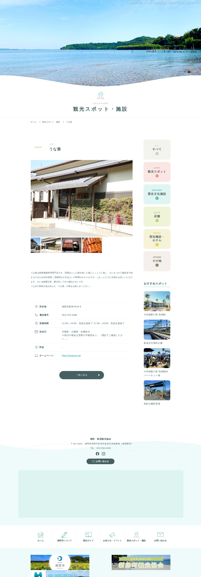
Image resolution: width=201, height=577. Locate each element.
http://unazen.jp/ (71, 355)
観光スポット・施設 (51, 122)
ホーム (33, 122)
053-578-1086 (69, 315)
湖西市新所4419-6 (71, 306)
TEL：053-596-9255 (100, 449)
